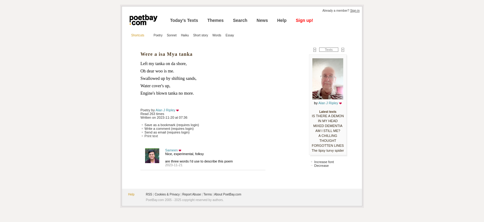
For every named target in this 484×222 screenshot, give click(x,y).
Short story (200, 35)
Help (281, 20)
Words (216, 35)
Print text (151, 136)
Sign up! (304, 20)
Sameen (171, 150)
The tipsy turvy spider (328, 150)
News (262, 20)
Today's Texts (184, 20)
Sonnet (172, 35)
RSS (149, 194)
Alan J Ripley (165, 110)
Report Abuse (191, 194)
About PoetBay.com (227, 194)
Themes (215, 20)
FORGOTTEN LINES (328, 145)
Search (240, 20)
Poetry (158, 35)
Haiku (185, 35)
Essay (230, 35)
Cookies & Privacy (167, 194)
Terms (207, 194)
